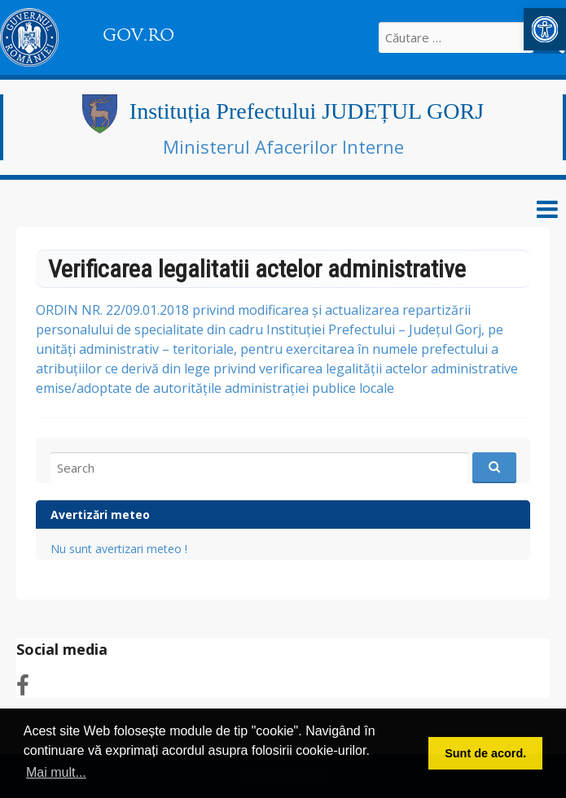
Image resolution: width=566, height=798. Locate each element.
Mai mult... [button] (56, 772)
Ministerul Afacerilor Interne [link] (283, 146)
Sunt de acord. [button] (485, 753)
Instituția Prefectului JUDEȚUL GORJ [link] (306, 111)
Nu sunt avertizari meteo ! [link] (118, 548)
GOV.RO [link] (138, 35)
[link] (545, 29)
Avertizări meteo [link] (100, 514)
